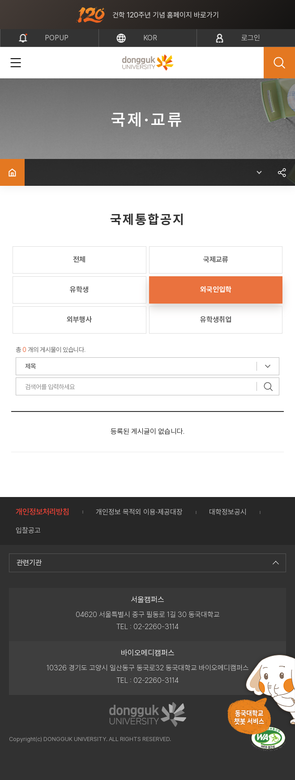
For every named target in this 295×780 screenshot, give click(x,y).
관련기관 (147, 562)
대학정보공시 (228, 512)
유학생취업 (215, 319)
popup (56, 38)
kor (150, 38)
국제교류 (215, 259)
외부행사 (79, 319)
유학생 (79, 289)
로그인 (250, 38)
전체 (79, 259)
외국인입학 (215, 289)
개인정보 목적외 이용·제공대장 (139, 512)
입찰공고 (28, 530)
